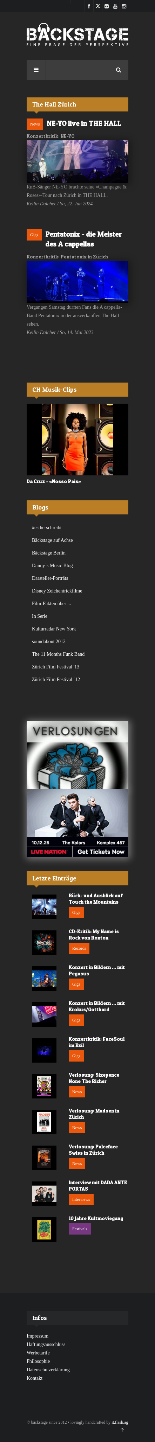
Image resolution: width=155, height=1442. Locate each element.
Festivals (79, 1228)
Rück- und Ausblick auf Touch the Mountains (95, 898)
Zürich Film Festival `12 (56, 679)
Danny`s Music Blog (52, 565)
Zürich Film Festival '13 (55, 666)
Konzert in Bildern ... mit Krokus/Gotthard (97, 1006)
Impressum (37, 1336)
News (35, 124)
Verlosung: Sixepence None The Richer (94, 1078)
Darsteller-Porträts (50, 578)
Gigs (34, 234)
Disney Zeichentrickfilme (57, 591)
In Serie (39, 616)
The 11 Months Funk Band (58, 654)
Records (79, 948)
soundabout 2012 (49, 641)
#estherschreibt (47, 527)
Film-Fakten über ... (51, 603)
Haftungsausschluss (46, 1344)
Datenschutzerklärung (48, 1369)
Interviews (81, 1199)
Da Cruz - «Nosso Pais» (54, 481)
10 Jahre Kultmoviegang (96, 1218)
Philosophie (38, 1361)
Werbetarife (38, 1353)
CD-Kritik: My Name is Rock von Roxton (94, 934)
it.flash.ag (120, 1422)
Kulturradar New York (54, 629)
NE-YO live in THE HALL (84, 123)
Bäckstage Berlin (49, 553)
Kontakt (34, 1378)
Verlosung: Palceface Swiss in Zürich (93, 1149)
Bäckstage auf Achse (52, 540)
